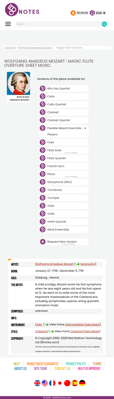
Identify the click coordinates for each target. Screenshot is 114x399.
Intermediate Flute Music (82, 324)
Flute (50, 142)
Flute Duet (62, 151)
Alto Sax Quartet (58, 88)
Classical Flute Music (84, 331)
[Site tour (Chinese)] (67, 383)
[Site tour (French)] (52, 383)
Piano (62, 174)
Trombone (54, 190)
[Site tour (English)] (37, 383)
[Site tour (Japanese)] (59, 383)
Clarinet (53, 112)
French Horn (55, 166)
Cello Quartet (56, 104)
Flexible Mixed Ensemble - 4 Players (66, 131)
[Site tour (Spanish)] (74, 383)
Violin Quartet (56, 222)
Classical (9, 47)
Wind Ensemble (58, 229)
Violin (51, 214)
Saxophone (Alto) (59, 182)
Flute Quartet (56, 158)
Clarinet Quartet (58, 120)
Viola (50, 206)
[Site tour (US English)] (44, 383)
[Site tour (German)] (82, 383)
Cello (51, 96)
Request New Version (62, 242)
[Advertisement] (57, 35)
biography (88, 264)
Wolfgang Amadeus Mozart (35, 47)
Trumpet (53, 198)
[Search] (104, 24)
